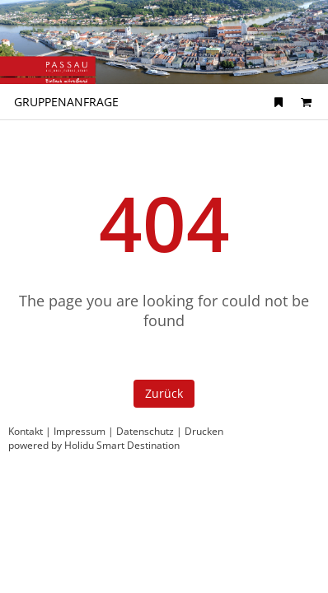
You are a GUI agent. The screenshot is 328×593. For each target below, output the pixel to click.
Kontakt (25, 431)
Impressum (79, 431)
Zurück (164, 393)
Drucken (204, 431)
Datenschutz (145, 431)
